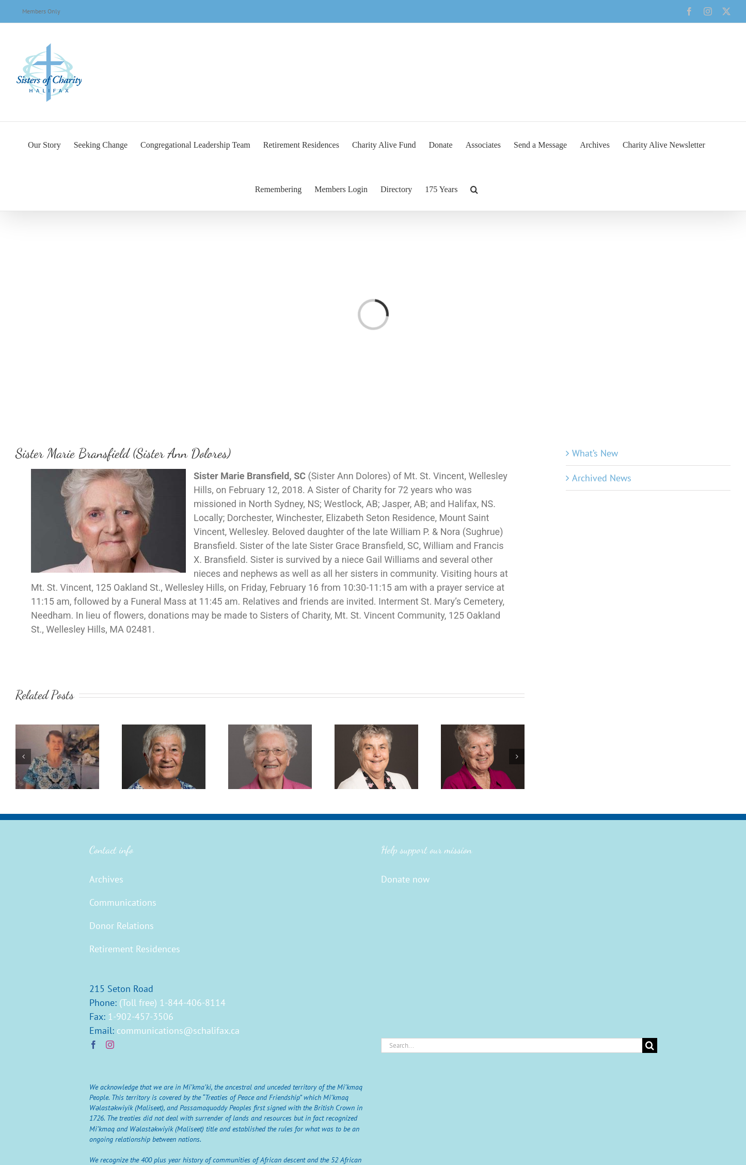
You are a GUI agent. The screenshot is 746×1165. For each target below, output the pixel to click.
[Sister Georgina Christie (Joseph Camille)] (270, 730)
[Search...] (511, 1045)
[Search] (649, 1045)
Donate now (405, 879)
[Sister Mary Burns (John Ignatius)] (376, 730)
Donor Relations (121, 926)
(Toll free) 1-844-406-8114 (172, 1003)
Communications (122, 902)
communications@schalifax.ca (178, 1030)
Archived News (601, 478)
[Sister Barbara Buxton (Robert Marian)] (163, 730)
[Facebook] (93, 1045)
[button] (474, 188)
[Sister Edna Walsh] (57, 730)
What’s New (595, 453)
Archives (106, 879)
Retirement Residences (134, 949)
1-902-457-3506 (140, 1016)
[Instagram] (110, 1045)
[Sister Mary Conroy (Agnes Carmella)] (483, 730)
